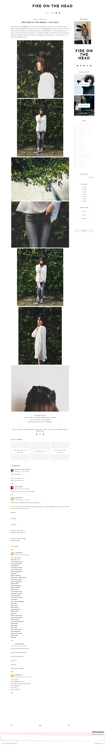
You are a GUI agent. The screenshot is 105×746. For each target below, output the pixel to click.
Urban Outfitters (80, 146)
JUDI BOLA (13, 664)
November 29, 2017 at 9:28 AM (23, 677)
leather (20, 429)
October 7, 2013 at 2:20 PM (22, 471)
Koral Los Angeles (80, 165)
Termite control (15, 689)
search (91, 177)
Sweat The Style (80, 132)
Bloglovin (13, 512)
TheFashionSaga (15, 540)
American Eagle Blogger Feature (84, 156)
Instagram (13, 518)
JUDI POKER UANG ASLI (17, 656)
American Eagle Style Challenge (84, 158)
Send (84, 230)
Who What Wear (80, 128)
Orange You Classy (22, 469)
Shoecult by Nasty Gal (81, 162)
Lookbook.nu (79, 152)
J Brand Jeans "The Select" (82, 124)
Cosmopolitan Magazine (82, 150)
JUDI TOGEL (14, 660)
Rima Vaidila (39, 429)
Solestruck (78, 160)
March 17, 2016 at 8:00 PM (22, 555)
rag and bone (29, 429)
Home (47, 13)
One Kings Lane (79, 136)
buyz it (14, 429)
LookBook (13, 524)
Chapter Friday (79, 144)
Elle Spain (78, 142)
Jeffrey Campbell (80, 148)
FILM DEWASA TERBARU (17, 668)
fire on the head (52, 6)
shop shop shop (49, 429)
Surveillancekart (15, 685)
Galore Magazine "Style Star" (83, 130)
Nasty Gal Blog (79, 164)
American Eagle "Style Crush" (83, 154)
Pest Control (14, 687)
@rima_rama (100, 734)
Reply (12, 483)
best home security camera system (20, 683)
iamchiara (19, 486)
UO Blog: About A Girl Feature (83, 134)
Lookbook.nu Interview (82, 138)
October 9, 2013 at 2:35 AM (22, 500)
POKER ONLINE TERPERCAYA (19, 652)
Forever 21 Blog (79, 167)
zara (42, 431)
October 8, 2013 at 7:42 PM (22, 489)
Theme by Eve (99, 743)
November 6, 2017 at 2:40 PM (18, 646)
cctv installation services (18, 681)
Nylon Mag (78, 126)
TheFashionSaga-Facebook (18, 532)
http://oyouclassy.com (17, 478)
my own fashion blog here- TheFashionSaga (40, 506)
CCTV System (15, 679)
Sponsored (59, 429)
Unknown (19, 498)
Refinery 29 (78, 140)
